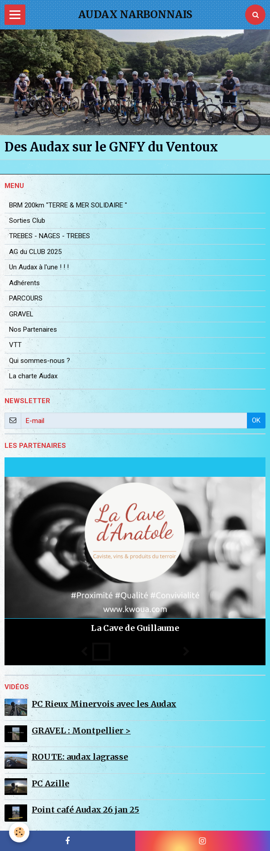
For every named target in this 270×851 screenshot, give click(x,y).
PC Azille (50, 783)
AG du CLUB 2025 (35, 252)
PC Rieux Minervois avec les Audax (104, 704)
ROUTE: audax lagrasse (80, 757)
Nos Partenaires (33, 329)
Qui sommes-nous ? (39, 361)
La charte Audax (33, 376)
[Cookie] (19, 832)
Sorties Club (27, 220)
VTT (15, 345)
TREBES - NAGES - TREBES (49, 236)
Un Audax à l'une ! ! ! (39, 267)
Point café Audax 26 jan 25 (85, 809)
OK (256, 420)
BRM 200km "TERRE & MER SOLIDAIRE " (68, 205)
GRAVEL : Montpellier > (81, 730)
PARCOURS (26, 298)
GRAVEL (21, 314)
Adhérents (24, 283)
